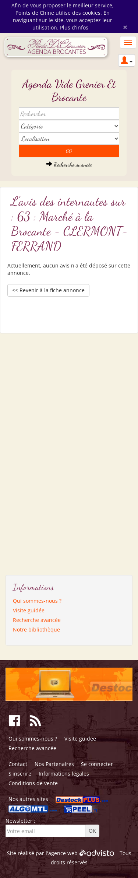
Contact (17, 763)
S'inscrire (19, 773)
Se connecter (97, 763)
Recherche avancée (69, 164)
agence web (63, 853)
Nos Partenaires (54, 763)
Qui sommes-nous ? (37, 600)
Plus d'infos (74, 27)
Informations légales (64, 773)
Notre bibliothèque (36, 629)
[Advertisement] (40, 451)
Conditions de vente (33, 783)
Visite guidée (29, 610)
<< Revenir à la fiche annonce (48, 290)
